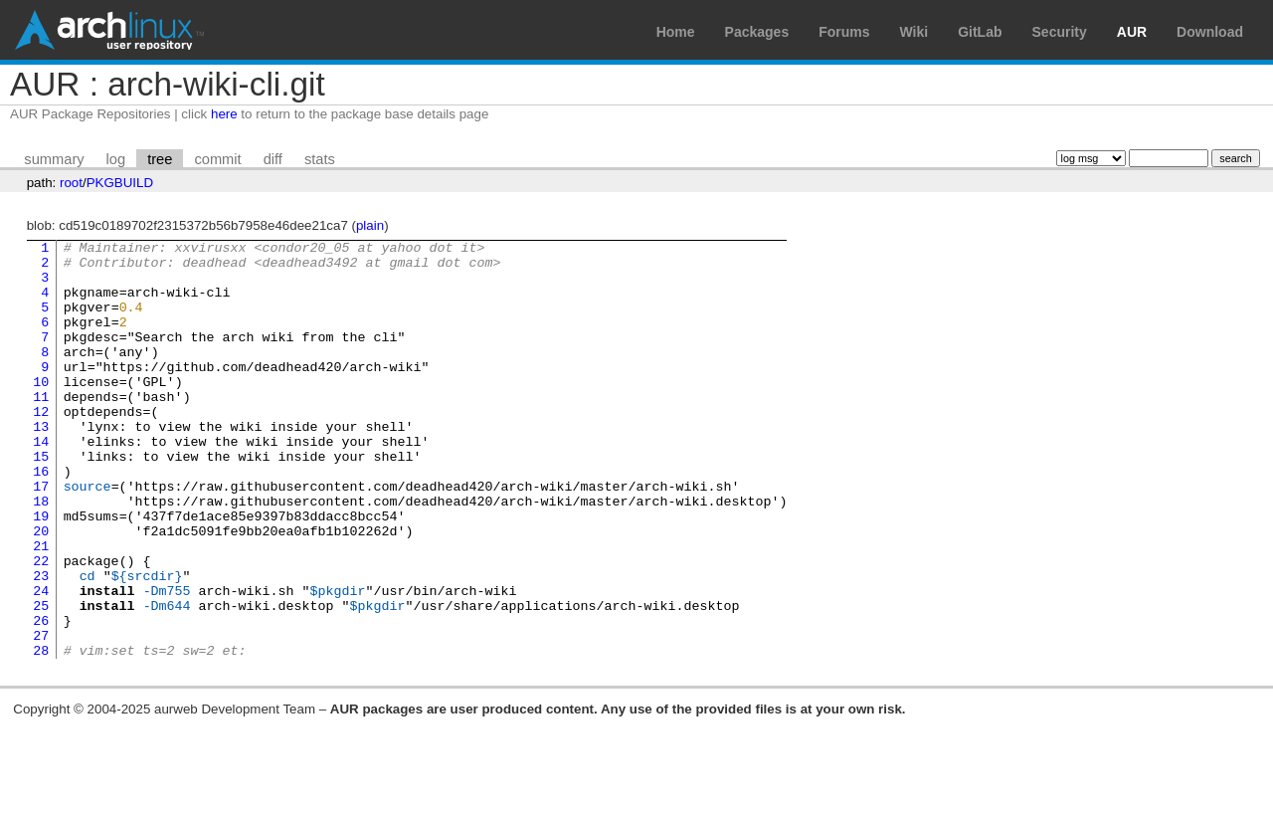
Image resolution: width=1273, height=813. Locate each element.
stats (319, 159)
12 (41, 447)
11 (41, 429)
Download (1210, 32)
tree (159, 159)
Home (675, 32)
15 (41, 500)
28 (41, 733)
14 (41, 483)
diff (273, 159)
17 (41, 536)
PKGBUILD (120, 182)
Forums (843, 32)
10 (41, 411)
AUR (1132, 32)
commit (217, 159)
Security (1059, 32)
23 (41, 644)
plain (370, 225)
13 (41, 465)
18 (41, 554)
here (224, 113)
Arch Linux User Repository (109, 30)
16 (41, 518)
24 (41, 662)
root (71, 182)
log (116, 159)
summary (54, 159)
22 (41, 626)
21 (41, 608)
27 (41, 715)
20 (41, 590)
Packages (757, 32)
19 (41, 572)
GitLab (979, 32)
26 (41, 698)
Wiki (914, 32)
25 (41, 680)
